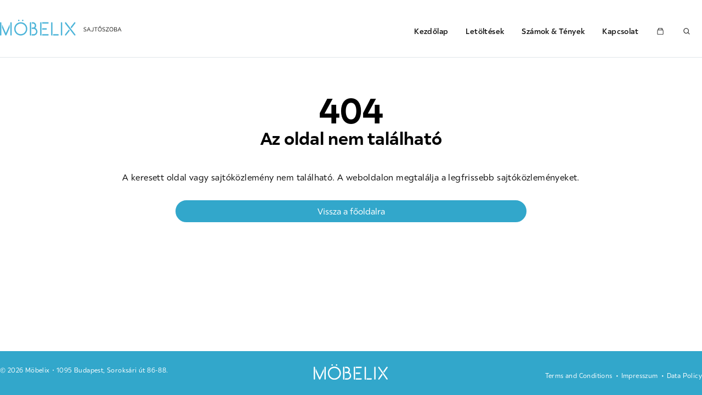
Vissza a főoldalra (351, 211)
